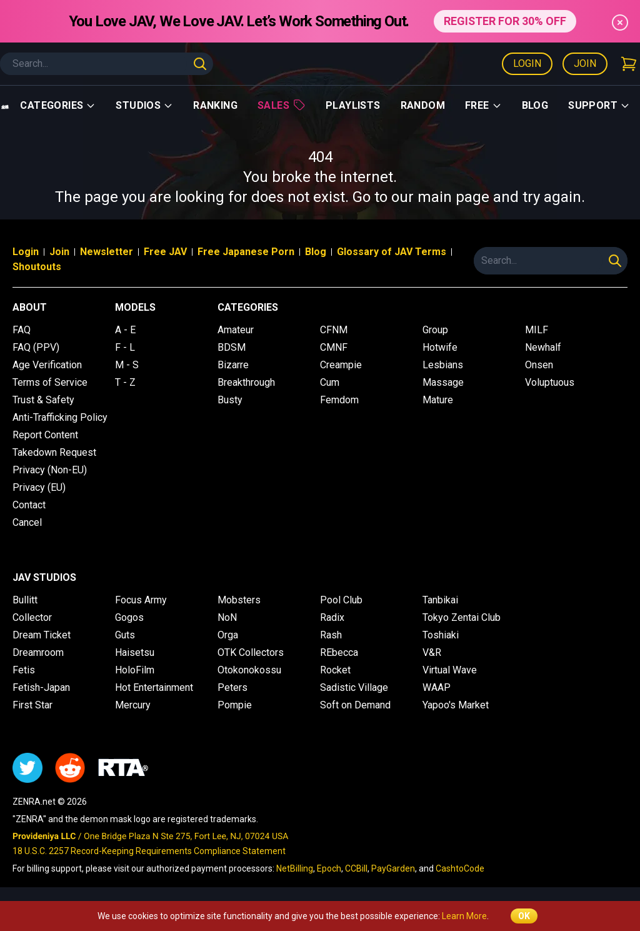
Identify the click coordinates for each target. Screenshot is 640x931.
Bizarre (233, 365)
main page (453, 197)
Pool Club (341, 600)
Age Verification (47, 365)
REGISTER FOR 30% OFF (505, 21)
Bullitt (25, 600)
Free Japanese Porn (246, 252)
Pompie (235, 705)
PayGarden (393, 868)
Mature (437, 400)
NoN (227, 617)
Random (423, 105)
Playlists (353, 105)
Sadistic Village (354, 687)
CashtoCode (460, 868)
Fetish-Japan (41, 687)
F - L (125, 347)
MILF (536, 330)
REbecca (339, 652)
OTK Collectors (251, 652)
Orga (228, 635)
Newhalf (543, 347)
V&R (431, 652)
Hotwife (440, 347)
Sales (282, 105)
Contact (29, 505)
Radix (332, 617)
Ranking (215, 105)
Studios (144, 105)
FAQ (21, 330)
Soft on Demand (355, 705)
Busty (230, 400)
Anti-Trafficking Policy (60, 417)
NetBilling (294, 868)
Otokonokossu (249, 670)
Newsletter (106, 252)
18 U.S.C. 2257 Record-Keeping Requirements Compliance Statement (149, 851)
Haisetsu (134, 652)
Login (527, 63)
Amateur (236, 330)
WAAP (436, 687)
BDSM (232, 347)
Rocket (335, 670)
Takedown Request (54, 452)
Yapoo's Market (455, 705)
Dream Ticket (41, 635)
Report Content (45, 435)
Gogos (129, 617)
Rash (331, 635)
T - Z (125, 382)
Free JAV (165, 252)
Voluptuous (549, 382)
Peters (233, 687)
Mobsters (239, 600)
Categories (58, 105)
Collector (32, 617)
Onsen (539, 365)
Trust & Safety (43, 400)
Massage (443, 382)
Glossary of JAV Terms (391, 252)
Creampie (341, 365)
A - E (125, 330)
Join (585, 63)
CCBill (356, 868)
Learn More (464, 916)
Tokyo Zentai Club (461, 617)
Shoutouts (36, 267)
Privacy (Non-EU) (49, 470)
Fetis (23, 670)
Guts (125, 635)
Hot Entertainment (154, 687)
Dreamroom (38, 652)
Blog (535, 105)
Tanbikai (440, 600)
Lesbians (442, 365)
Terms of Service (50, 382)
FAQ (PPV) (35, 347)
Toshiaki (440, 635)
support (599, 105)
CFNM (334, 330)
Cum (329, 382)
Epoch (329, 868)
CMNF (334, 347)
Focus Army (141, 600)
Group (435, 330)
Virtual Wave (449, 670)
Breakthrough (246, 382)
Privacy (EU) (39, 487)
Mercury (133, 705)
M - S (127, 365)
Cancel (27, 522)
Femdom (339, 400)
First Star (32, 705)
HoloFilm (134, 670)
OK (524, 916)
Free (483, 105)
